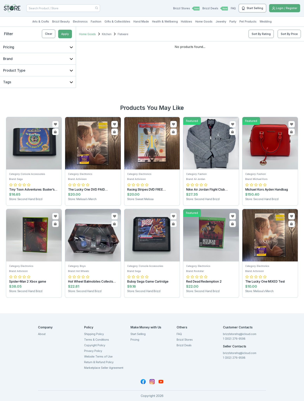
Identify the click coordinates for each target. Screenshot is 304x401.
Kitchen (106, 34)
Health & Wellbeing (165, 21)
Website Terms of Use (98, 356)
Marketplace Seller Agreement (103, 367)
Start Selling (252, 8)
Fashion (96, 21)
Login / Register (284, 8)
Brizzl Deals (215, 8)
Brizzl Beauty (61, 21)
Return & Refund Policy (99, 362)
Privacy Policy (93, 350)
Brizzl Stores (186, 8)
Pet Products (247, 21)
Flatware (123, 34)
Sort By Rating (261, 34)
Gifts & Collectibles (117, 21)
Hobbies (186, 21)
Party (232, 21)
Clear (48, 33)
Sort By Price (289, 34)
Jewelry (221, 21)
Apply (65, 34)
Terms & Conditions (96, 339)
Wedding (266, 21)
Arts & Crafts (40, 21)
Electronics (80, 21)
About (42, 334)
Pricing (134, 339)
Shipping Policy (94, 334)
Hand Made (141, 21)
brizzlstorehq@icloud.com (239, 334)
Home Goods (203, 21)
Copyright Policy (94, 345)
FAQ (233, 8)
